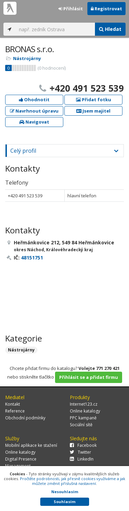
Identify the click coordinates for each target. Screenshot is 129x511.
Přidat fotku (93, 99)
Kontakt (12, 404)
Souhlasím (64, 501)
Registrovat (106, 8)
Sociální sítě (81, 425)
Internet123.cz (83, 404)
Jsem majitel (93, 111)
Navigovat (34, 122)
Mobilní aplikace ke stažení (31, 445)
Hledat (110, 29)
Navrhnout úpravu (34, 111)
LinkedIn (82, 459)
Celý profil (23, 150)
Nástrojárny (27, 58)
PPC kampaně (83, 418)
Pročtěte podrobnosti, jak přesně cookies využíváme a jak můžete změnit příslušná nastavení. (72, 481)
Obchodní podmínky (25, 418)
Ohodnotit (34, 99)
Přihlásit (70, 8)
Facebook (83, 445)
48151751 (32, 257)
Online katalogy (85, 411)
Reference (15, 411)
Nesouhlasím (64, 491)
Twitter (80, 452)
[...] (55, 29)
